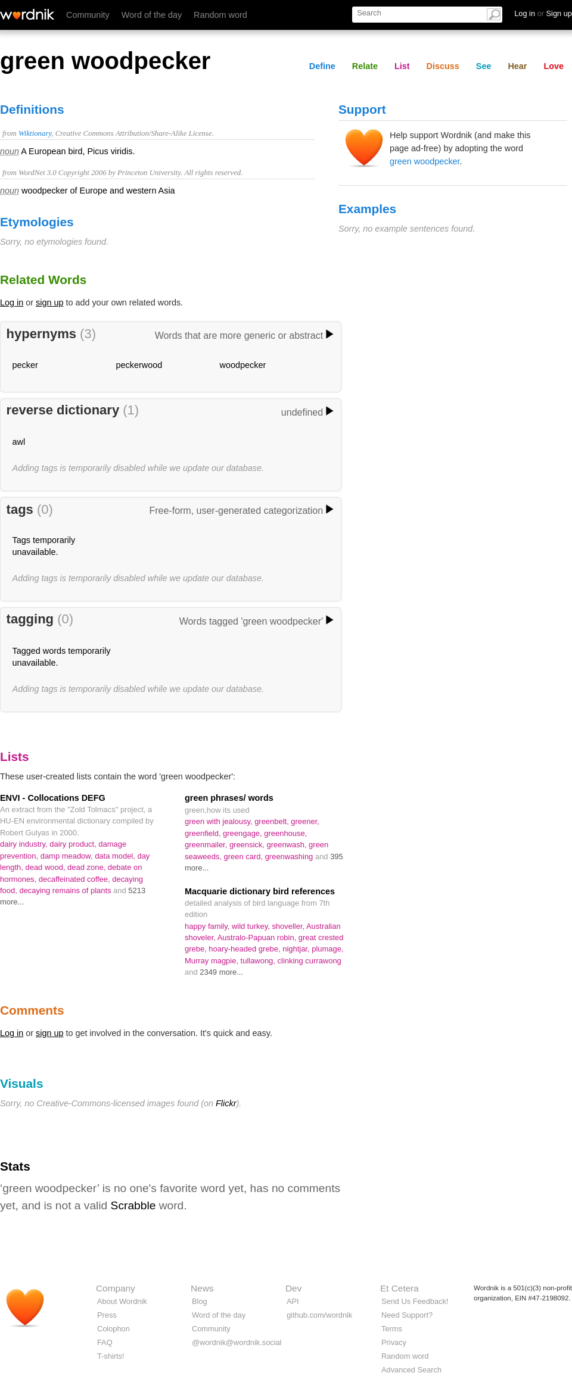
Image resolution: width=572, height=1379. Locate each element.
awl (19, 442)
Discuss (443, 66)
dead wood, (47, 867)
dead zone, (87, 867)
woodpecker (243, 365)
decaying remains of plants (66, 890)
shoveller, (289, 926)
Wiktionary (34, 133)
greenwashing (290, 856)
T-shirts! (111, 1356)
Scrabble (133, 1205)
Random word (220, 15)
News (202, 1288)
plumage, (327, 948)
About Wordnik (122, 1301)
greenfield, (204, 833)
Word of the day (152, 15)
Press (107, 1315)
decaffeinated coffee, (75, 879)
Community (88, 15)
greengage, (243, 833)
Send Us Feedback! (414, 1301)
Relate (365, 66)
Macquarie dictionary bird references (260, 891)
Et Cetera (399, 1288)
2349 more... (221, 972)
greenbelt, (272, 821)
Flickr (226, 1103)
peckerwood (139, 365)
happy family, (208, 926)
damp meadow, (68, 855)
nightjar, (297, 948)
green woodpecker (425, 161)
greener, (305, 821)
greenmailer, (207, 844)
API (293, 1301)
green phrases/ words (229, 798)
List (402, 66)
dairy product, (73, 844)
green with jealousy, (219, 821)
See (484, 66)
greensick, (248, 844)
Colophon (113, 1328)
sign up (49, 302)
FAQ (105, 1342)
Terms (391, 1328)
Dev (293, 1288)
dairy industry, (24, 844)
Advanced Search (411, 1369)
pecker (25, 365)
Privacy (393, 1342)
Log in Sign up (543, 13)
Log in (11, 302)
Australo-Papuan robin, (258, 937)
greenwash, (288, 844)
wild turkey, (252, 926)
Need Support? (407, 1315)
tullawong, (259, 960)
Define (322, 66)
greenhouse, (285, 833)
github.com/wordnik (319, 1315)
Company (115, 1288)
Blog (199, 1301)
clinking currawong (309, 960)
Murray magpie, (213, 960)
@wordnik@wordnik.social (236, 1342)
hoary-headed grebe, (245, 948)
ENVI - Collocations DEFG (52, 798)
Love (553, 66)
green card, (244, 856)
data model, (116, 855)
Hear (517, 66)
